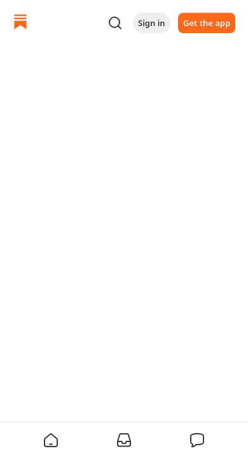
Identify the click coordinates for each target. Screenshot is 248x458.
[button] (51, 440)
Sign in (151, 23)
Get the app (206, 23)
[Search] (115, 23)
